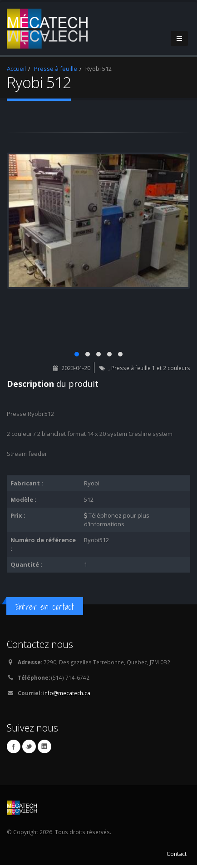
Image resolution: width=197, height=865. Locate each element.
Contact (177, 853)
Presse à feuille (55, 68)
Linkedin (44, 746)
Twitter (29, 746)
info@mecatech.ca (66, 693)
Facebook (13, 746)
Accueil (16, 68)
